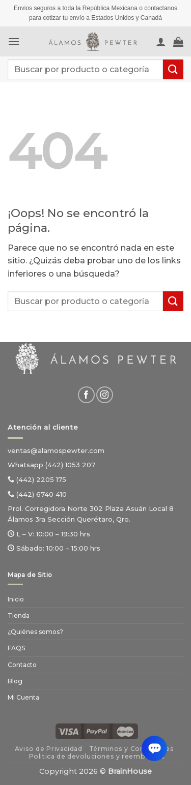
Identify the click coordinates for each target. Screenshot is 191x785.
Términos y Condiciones (131, 748)
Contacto (22, 665)
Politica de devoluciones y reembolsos (97, 756)
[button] (14, 41)
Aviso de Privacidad (49, 748)
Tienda (19, 615)
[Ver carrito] (178, 42)
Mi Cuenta (23, 697)
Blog (15, 681)
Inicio (16, 599)
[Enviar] (173, 69)
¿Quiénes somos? (35, 632)
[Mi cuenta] (161, 42)
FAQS (16, 648)
